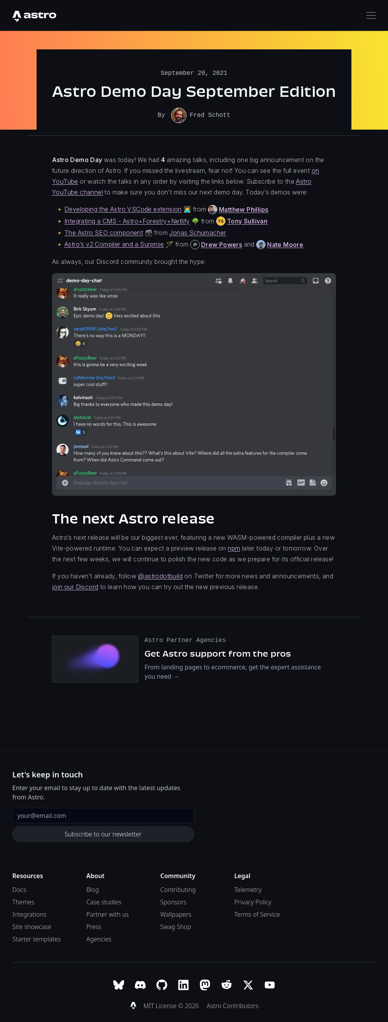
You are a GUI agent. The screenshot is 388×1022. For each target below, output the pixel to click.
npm (234, 547)
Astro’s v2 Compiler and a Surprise (114, 243)
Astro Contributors (232, 1005)
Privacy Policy (252, 901)
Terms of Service (257, 913)
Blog (92, 889)
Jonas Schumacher (197, 232)
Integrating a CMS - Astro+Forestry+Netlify (127, 220)
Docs (19, 889)
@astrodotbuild (160, 575)
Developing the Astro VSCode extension (123, 208)
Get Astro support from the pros (217, 652)
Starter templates (36, 938)
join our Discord (75, 586)
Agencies (98, 938)
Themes (23, 901)
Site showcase (31, 926)
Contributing (178, 889)
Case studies (103, 901)
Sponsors (173, 901)
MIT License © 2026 (171, 1005)
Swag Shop (175, 926)
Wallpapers (175, 913)
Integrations (29, 913)
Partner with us (107, 913)
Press (93, 926)
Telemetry (248, 889)
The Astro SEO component (103, 232)
